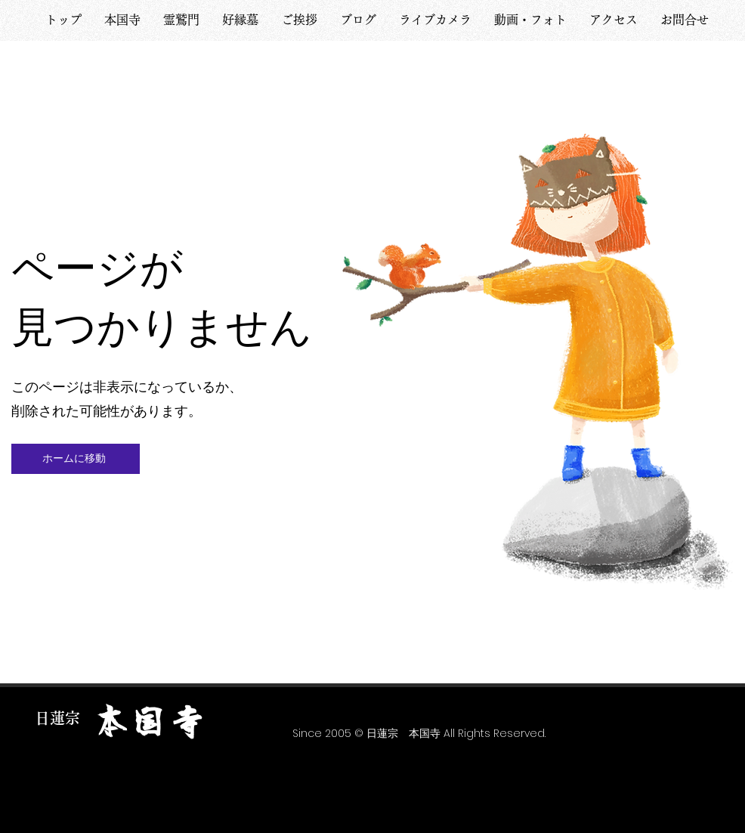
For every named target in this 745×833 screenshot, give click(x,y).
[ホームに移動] (75, 459)
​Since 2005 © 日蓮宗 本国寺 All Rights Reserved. (419, 733)
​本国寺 (149, 723)
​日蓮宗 (57, 718)
